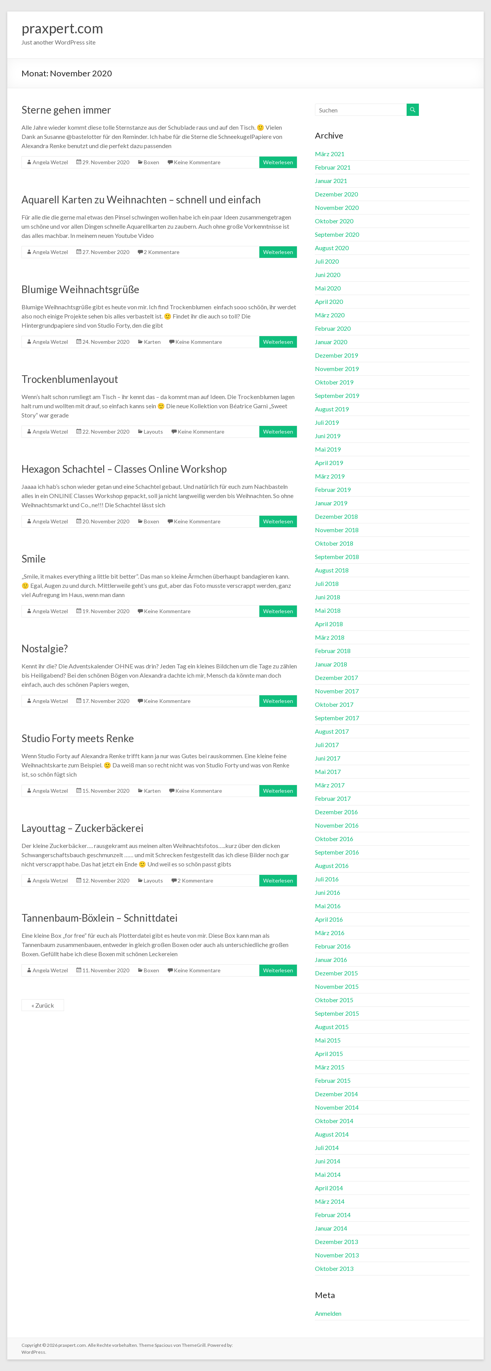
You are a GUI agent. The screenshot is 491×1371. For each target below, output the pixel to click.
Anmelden (328, 1313)
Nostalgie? (44, 648)
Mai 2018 (328, 610)
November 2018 (337, 529)
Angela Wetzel (50, 162)
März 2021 (329, 153)
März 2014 (329, 1201)
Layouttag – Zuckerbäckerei (82, 828)
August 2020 (332, 247)
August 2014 (332, 1134)
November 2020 (337, 207)
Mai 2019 (328, 449)
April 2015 (329, 1053)
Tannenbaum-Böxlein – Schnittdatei (99, 918)
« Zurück (42, 1005)
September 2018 (337, 556)
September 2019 (337, 395)
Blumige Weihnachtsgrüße (80, 289)
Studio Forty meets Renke (77, 738)
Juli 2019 (327, 422)
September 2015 (337, 1013)
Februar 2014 (333, 1214)
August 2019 (332, 408)
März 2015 (329, 1067)
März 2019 (329, 476)
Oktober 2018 (334, 543)
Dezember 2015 (336, 973)
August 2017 (332, 731)
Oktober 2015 (334, 999)
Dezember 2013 (336, 1241)
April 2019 (329, 462)
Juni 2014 (327, 1161)
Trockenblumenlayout (69, 379)
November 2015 (337, 986)
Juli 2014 (327, 1147)
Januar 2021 (331, 180)
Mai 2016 (328, 905)
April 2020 (329, 301)
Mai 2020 (328, 288)
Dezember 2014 (336, 1093)
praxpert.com (62, 28)
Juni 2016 (327, 892)
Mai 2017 (328, 771)
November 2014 (337, 1107)
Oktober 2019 (334, 382)
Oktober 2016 (334, 838)
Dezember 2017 (336, 677)
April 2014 (329, 1187)
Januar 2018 (331, 664)
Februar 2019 (333, 489)
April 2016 (329, 919)
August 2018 (332, 570)
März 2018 (329, 637)
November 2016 (337, 825)
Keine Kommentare (197, 162)
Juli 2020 (327, 261)
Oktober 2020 (334, 220)
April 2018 (329, 623)
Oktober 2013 (334, 1268)
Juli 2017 (327, 744)
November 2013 (337, 1255)
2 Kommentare (162, 252)
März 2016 (329, 932)
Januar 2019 (331, 502)
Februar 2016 (333, 946)
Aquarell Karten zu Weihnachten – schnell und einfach (141, 199)
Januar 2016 (331, 959)
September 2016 (337, 852)
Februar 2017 (333, 798)
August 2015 (332, 1026)
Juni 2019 (327, 435)
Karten (152, 341)
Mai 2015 (328, 1040)
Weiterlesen (278, 162)
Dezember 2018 (336, 516)
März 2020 (329, 314)
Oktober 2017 (334, 704)
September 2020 (337, 234)
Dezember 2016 (336, 811)
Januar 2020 (331, 341)
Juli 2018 (327, 583)
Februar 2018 (333, 650)
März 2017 (329, 785)
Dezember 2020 (336, 194)
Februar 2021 (333, 167)
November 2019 (337, 368)
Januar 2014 (331, 1228)
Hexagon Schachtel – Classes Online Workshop (124, 469)
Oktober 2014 (334, 1120)
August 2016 (332, 865)
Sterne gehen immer (66, 110)
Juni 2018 (327, 597)
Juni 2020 (327, 274)
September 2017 (337, 717)
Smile (33, 559)
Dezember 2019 (336, 355)
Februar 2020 (333, 328)
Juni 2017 (327, 758)
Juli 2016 (327, 879)
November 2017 (337, 691)
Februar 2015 (333, 1080)
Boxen (151, 162)
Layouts (153, 431)
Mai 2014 (328, 1174)
